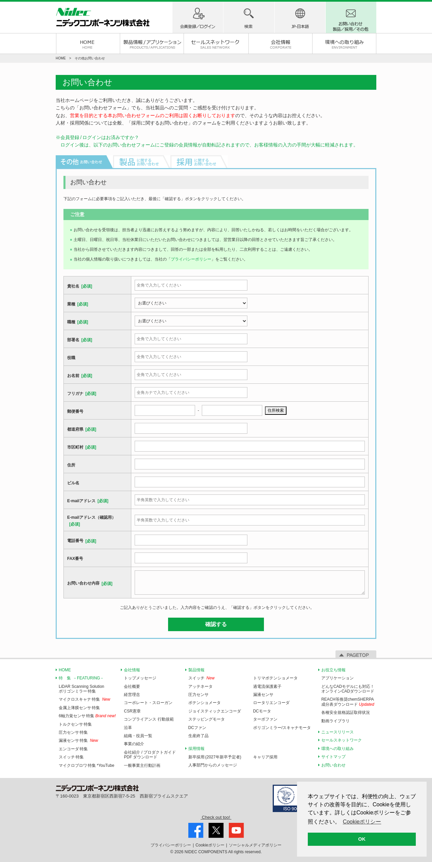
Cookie (209, 845)
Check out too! (215, 817)
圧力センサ (198, 694)
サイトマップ (333, 756)
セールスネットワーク (216, 43)
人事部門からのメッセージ (212, 765)
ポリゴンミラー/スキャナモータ (282, 727)
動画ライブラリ (335, 721)
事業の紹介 (134, 744)
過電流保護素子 (267, 686)
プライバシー (171, 845)
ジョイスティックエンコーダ (214, 711)
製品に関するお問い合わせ (141, 161)
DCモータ (262, 711)
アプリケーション (337, 678)
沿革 (128, 727)
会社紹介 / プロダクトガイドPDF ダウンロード (150, 754)
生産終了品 (198, 735)
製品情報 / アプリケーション (152, 43)
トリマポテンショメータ (275, 678)
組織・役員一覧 (138, 735)
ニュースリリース (337, 732)
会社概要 (132, 686)
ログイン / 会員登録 (197, 17)
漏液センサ (263, 694)
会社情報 (280, 43)
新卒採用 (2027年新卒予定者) (214, 757)
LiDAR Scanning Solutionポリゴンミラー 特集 (81, 689)
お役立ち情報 (333, 670)
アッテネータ (200, 686)
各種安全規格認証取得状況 (345, 712)
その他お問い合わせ (84, 161)
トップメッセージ (140, 678)
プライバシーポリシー (191, 259)
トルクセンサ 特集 (75, 724)
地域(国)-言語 (300, 17)
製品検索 (248, 17)
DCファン (197, 727)
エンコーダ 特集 (73, 749)
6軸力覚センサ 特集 (76, 715)
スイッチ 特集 (71, 757)
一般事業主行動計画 (142, 765)
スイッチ (196, 678)
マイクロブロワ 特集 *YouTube (86, 765)
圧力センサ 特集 (73, 732)
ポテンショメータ (204, 702)
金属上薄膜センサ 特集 (79, 707)
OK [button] (362, 839)
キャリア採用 (265, 757)
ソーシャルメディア (255, 845)
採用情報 (196, 748)
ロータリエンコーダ (271, 702)
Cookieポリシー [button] (362, 822)
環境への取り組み (344, 43)
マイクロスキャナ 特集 (79, 699)
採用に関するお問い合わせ (159, 123)
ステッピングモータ (206, 719)
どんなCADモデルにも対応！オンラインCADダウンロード (347, 689)
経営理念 (132, 694)
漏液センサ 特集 (73, 740)
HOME (88, 43)
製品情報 (196, 670)
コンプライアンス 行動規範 (148, 719)
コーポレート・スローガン (148, 702)
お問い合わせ (333, 765)
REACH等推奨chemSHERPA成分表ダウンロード (347, 701)
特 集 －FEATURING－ (81, 678)
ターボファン (265, 719)
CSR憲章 (132, 711)
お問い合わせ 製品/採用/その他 (351, 17)
